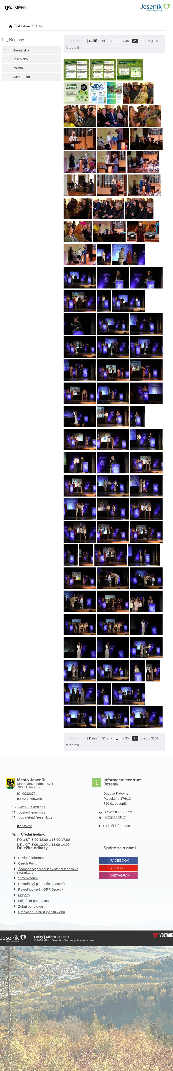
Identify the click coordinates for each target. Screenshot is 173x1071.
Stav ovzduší (28, 878)
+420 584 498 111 (31, 807)
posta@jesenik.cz (32, 812)
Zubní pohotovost (31, 906)
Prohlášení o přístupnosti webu (41, 912)
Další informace (118, 826)
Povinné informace (32, 858)
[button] (16, 8)
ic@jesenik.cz (115, 817)
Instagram (120, 875)
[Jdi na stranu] (117, 41)
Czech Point (27, 863)
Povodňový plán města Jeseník (41, 884)
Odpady (24, 895)
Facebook (119, 860)
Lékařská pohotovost (33, 901)
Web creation (163, 935)
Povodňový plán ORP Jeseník (40, 889)
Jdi (135, 41)
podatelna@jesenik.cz (35, 817)
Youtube (118, 868)
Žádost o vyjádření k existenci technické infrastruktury (46, 870)
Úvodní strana (155, 7)
